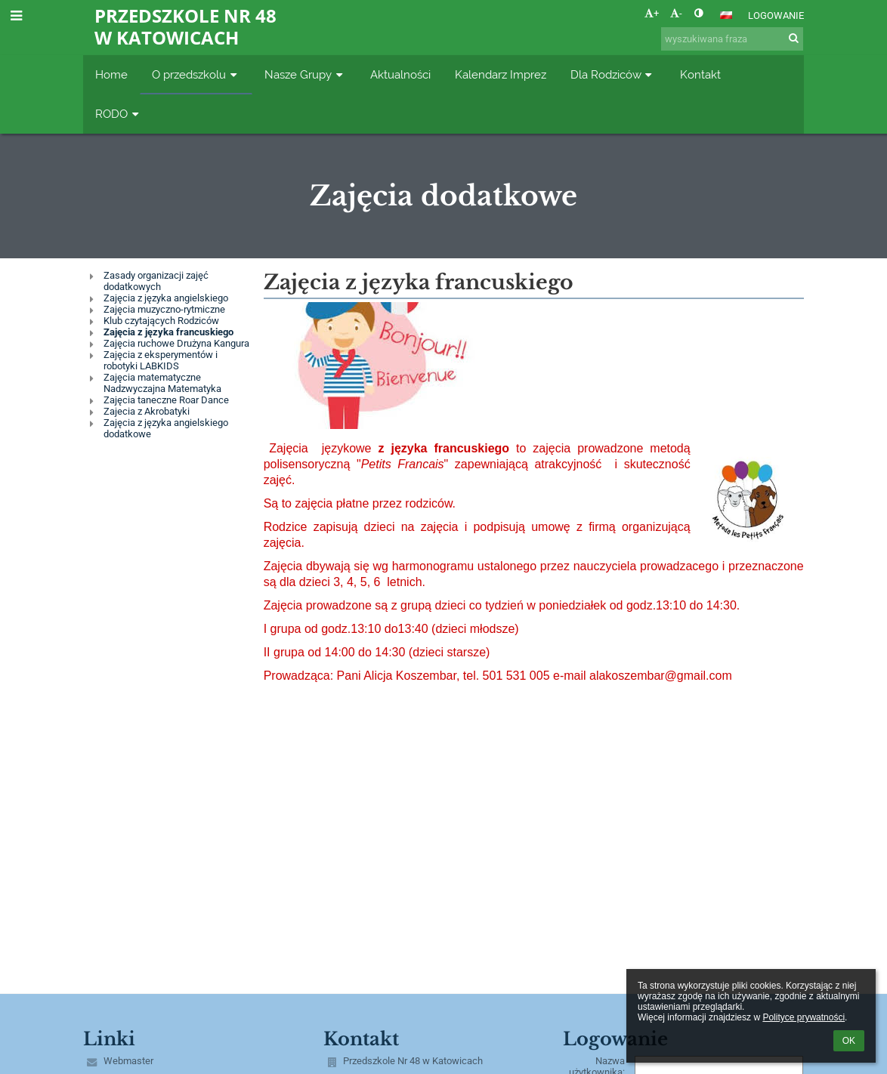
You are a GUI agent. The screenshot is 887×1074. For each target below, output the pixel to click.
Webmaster (128, 1060)
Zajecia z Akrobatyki (147, 411)
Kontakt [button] (700, 74)
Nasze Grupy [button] (305, 74)
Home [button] (111, 74)
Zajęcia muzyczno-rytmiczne (164, 309)
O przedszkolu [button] (196, 74)
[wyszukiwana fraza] (732, 38)
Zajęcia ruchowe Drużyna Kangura (176, 343)
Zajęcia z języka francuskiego (168, 332)
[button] (726, 15)
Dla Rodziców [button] (613, 74)
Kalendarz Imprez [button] (500, 74)
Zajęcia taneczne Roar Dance (166, 400)
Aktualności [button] (400, 74)
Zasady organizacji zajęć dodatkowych (156, 281)
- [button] (676, 13)
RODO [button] (118, 113)
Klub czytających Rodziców (161, 320)
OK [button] (848, 1040)
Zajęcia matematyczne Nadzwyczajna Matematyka (162, 383)
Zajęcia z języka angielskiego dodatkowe (166, 428)
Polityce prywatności (803, 1017)
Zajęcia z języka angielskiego (166, 298)
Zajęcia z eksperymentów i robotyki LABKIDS (161, 360)
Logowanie (776, 15)
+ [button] (651, 13)
